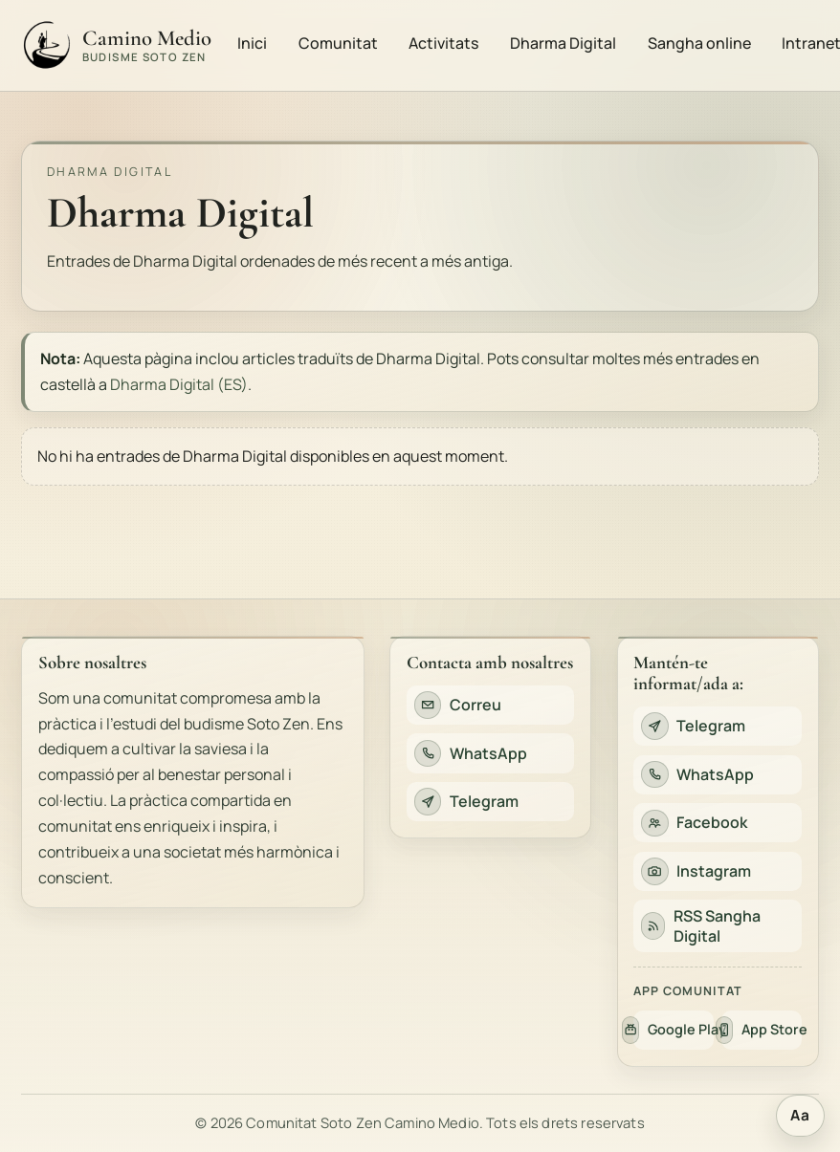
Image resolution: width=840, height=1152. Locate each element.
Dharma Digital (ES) (179, 384)
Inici (252, 43)
